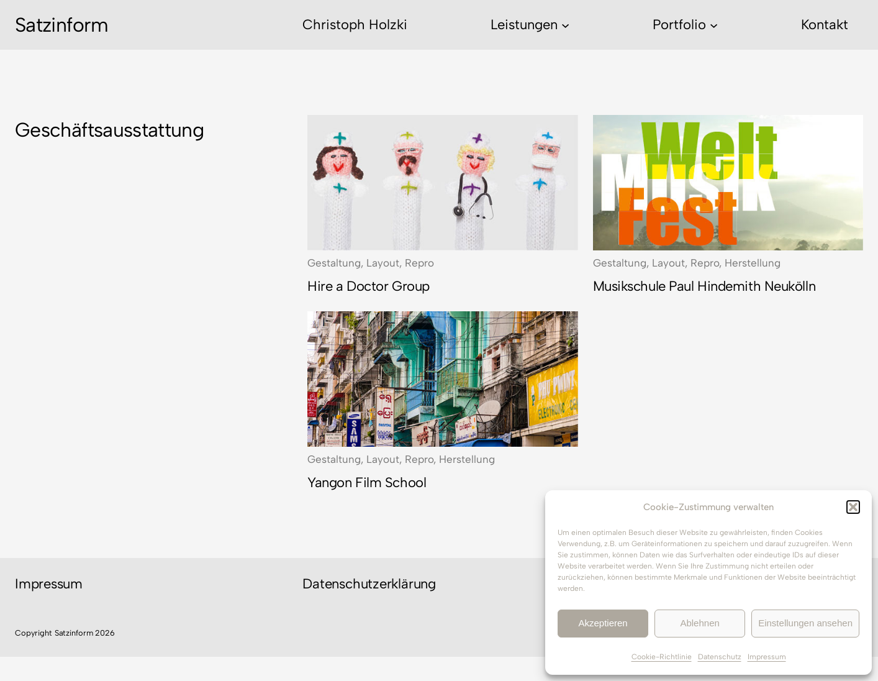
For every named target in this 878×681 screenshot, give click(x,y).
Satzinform (62, 25)
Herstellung (753, 263)
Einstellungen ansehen (805, 623)
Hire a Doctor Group (368, 286)
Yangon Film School (366, 482)
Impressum (767, 656)
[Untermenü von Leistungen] (565, 25)
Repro (419, 263)
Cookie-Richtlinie (661, 656)
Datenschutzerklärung (369, 583)
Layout (382, 263)
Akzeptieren (602, 623)
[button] (853, 507)
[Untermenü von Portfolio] (714, 25)
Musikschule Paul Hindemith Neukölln (704, 286)
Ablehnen (699, 623)
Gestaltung (334, 263)
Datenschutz (719, 656)
